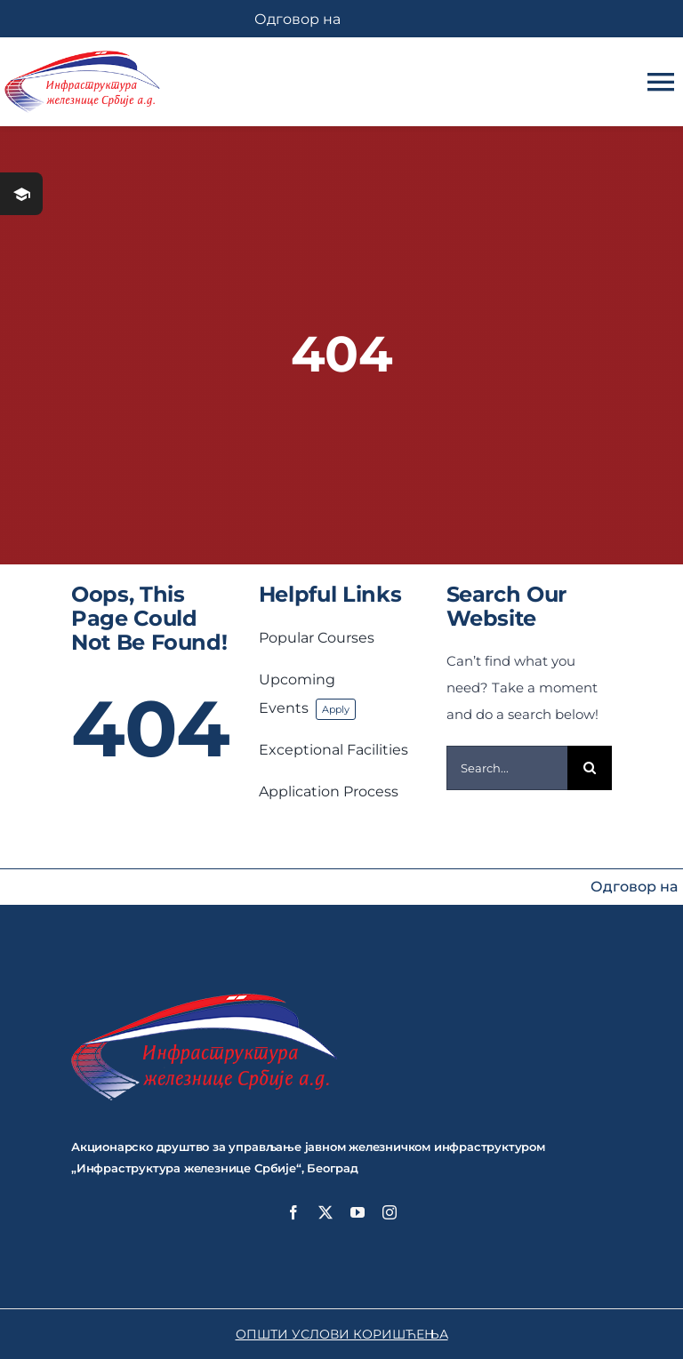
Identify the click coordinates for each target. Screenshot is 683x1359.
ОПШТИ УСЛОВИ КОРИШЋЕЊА (342, 1334)
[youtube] (357, 1212)
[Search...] (507, 768)
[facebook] (293, 1212)
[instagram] (389, 1212)
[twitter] (325, 1212)
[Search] (589, 768)
